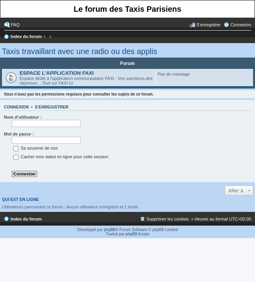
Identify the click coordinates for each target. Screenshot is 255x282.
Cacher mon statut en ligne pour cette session (60, 156)
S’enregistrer (51, 107)
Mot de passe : (19, 134)
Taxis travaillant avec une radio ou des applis (79, 51)
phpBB (109, 230)
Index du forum (26, 36)
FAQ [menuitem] (15, 24)
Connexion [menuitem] (240, 24)
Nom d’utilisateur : (23, 117)
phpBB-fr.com (137, 234)
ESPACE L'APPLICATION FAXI (56, 73)
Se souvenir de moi (35, 148)
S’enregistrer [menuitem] (208, 24)
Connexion (16, 107)
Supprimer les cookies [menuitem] (167, 219)
